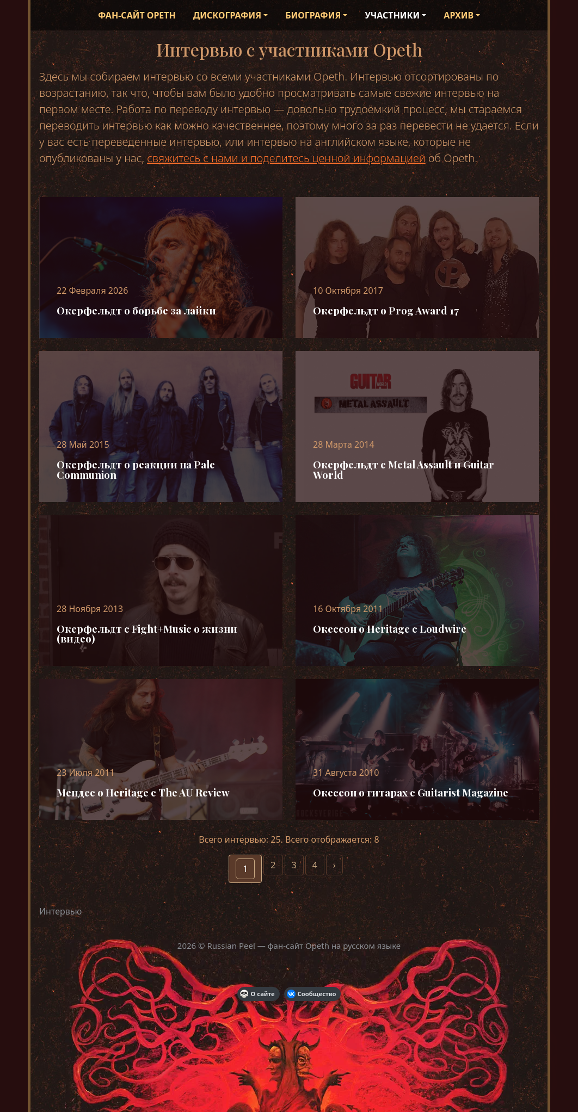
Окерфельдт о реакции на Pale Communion (136, 469)
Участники (392, 15)
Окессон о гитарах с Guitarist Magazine (410, 792)
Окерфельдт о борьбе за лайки (136, 310)
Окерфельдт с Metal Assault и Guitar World (403, 469)
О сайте (257, 994)
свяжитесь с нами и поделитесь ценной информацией (286, 158)
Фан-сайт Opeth (137, 15)
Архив (459, 15)
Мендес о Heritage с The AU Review (143, 792)
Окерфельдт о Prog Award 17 (386, 310)
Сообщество (311, 994)
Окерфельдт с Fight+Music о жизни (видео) (147, 634)
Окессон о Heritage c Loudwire (389, 628)
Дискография (227, 15)
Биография (313, 15)
